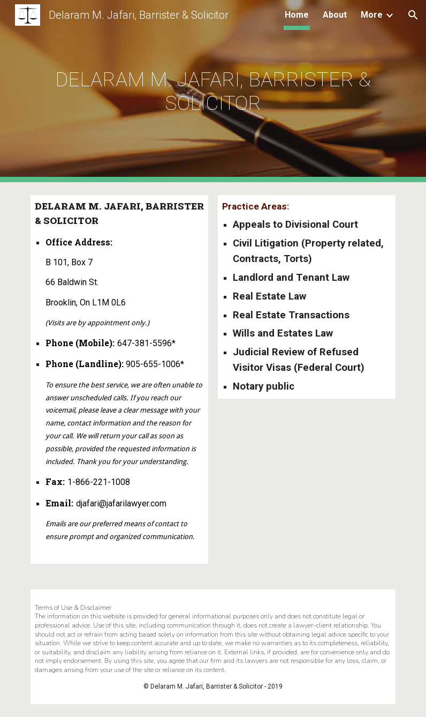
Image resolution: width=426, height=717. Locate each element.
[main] (213, 91)
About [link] (335, 15)
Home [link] (297, 15)
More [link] (372, 15)
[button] (413, 15)
